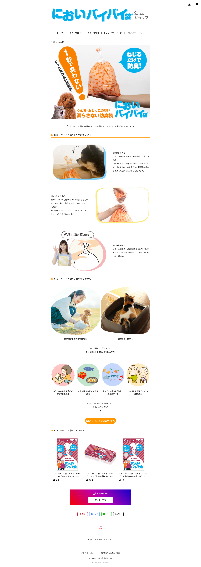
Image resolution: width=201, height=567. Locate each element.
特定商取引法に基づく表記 (110, 553)
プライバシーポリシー (88, 553)
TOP (62, 33)
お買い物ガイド (76, 33)
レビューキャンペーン (113, 33)
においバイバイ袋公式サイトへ (100, 421)
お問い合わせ (93, 33)
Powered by (100, 562)
